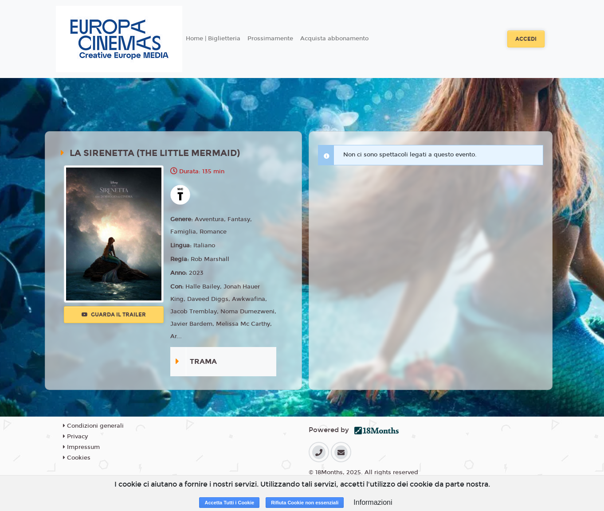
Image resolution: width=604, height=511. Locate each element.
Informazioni (372, 502)
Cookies (76, 457)
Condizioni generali (93, 425)
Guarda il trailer (114, 315)
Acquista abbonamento (334, 38)
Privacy (75, 436)
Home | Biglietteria (213, 38)
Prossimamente (270, 38)
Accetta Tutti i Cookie (229, 502)
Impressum (81, 447)
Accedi (526, 39)
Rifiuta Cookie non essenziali (304, 502)
